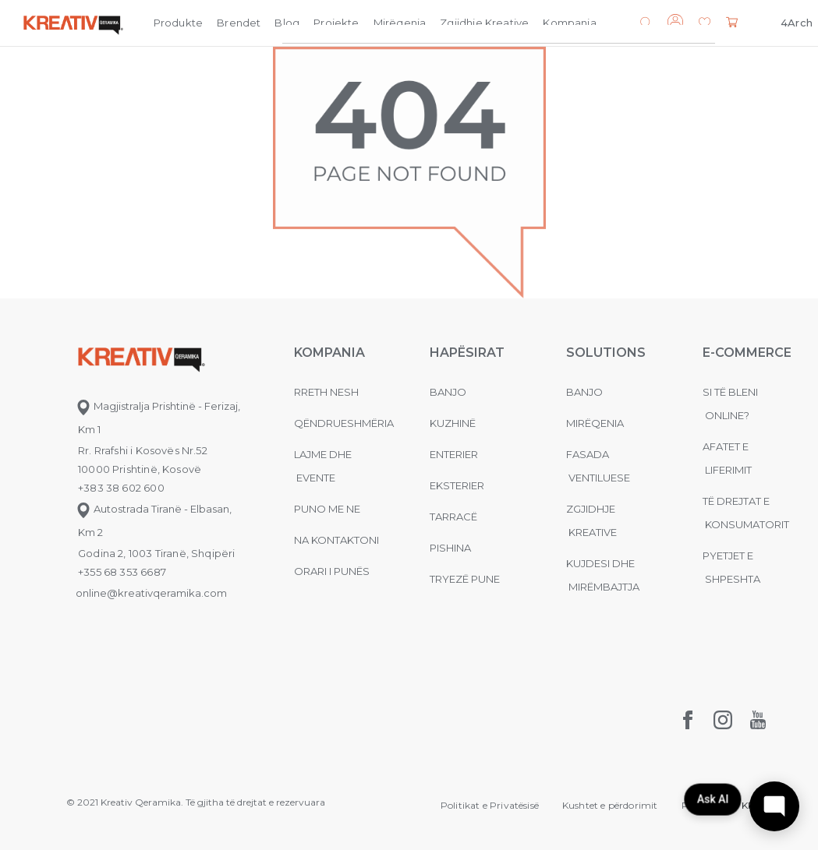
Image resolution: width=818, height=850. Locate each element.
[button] (704, 24)
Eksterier (457, 485)
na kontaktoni (336, 540)
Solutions (606, 352)
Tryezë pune (465, 579)
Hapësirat (467, 352)
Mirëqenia (400, 22)
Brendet (238, 22)
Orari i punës (332, 571)
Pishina (450, 547)
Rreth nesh (326, 392)
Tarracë (453, 516)
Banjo (448, 392)
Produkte (178, 22)
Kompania (569, 22)
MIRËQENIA (595, 423)
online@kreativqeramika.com (151, 593)
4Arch (797, 22)
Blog (286, 22)
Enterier (454, 454)
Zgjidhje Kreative (484, 22)
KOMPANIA (329, 352)
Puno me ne (327, 509)
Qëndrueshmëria (344, 423)
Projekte (336, 22)
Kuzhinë (453, 423)
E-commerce (747, 352)
